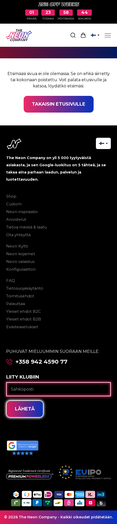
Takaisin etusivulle (58, 104)
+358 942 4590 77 (41, 361)
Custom (14, 203)
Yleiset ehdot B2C (23, 311)
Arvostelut (16, 219)
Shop (11, 196)
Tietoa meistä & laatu (26, 227)
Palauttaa (15, 303)
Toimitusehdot (20, 295)
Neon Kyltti (17, 246)
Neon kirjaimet (20, 253)
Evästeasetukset (22, 326)
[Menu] (108, 35)
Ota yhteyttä (18, 234)
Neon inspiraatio (22, 211)
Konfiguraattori (20, 269)
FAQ (10, 280)
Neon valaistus (20, 261)
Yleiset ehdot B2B (23, 319)
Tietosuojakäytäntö (24, 288)
